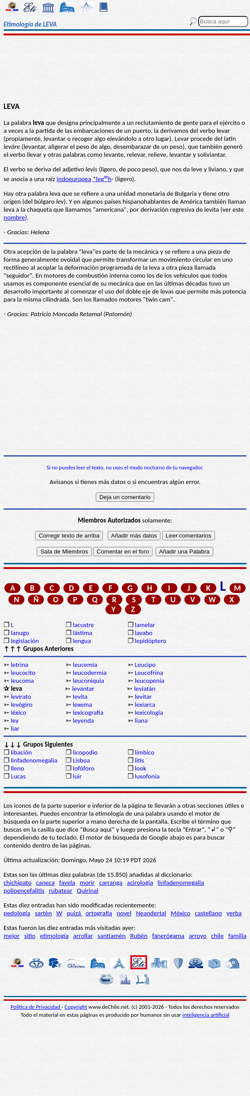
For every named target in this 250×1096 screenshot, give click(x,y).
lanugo (20, 633)
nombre (14, 217)
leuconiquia (88, 681)
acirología (140, 883)
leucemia (85, 665)
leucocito (23, 673)
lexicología (149, 712)
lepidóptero (150, 641)
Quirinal (87, 891)
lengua (82, 641)
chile (217, 936)
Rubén (139, 936)
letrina (19, 665)
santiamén (112, 936)
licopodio (85, 752)
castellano (208, 913)
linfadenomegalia (34, 760)
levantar (83, 689)
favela (67, 883)
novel (124, 913)
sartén (43, 913)
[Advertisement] (125, 69)
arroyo (198, 936)
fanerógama (168, 936)
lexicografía (88, 712)
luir (77, 776)
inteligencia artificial (206, 1014)
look (140, 768)
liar (15, 728)
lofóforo (83, 768)
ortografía (99, 913)
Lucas (18, 776)
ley (15, 720)
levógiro (21, 705)
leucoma (22, 681)
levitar (143, 697)
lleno (17, 768)
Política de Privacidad (36, 1006)
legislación (25, 641)
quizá (74, 913)
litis (139, 760)
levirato (21, 697)
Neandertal (151, 913)
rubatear (60, 891)
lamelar (145, 625)
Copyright (76, 1006)
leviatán (145, 689)
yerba (234, 913)
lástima (82, 633)
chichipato (17, 883)
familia (237, 936)
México (180, 913)
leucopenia (149, 681)
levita (80, 697)
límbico (144, 752)
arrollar (83, 936)
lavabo (143, 633)
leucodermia (89, 673)
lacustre (83, 625)
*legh (102, 179)
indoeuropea (74, 179)
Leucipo (145, 665)
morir (87, 883)
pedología (17, 913)
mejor (12, 936)
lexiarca (145, 705)
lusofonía (147, 776)
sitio (29, 936)
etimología (54, 936)
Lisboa (81, 760)
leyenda (83, 720)
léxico (18, 712)
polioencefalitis (24, 891)
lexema (82, 705)
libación (21, 752)
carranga (111, 883)
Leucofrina (149, 673)
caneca (45, 883)
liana (141, 720)
